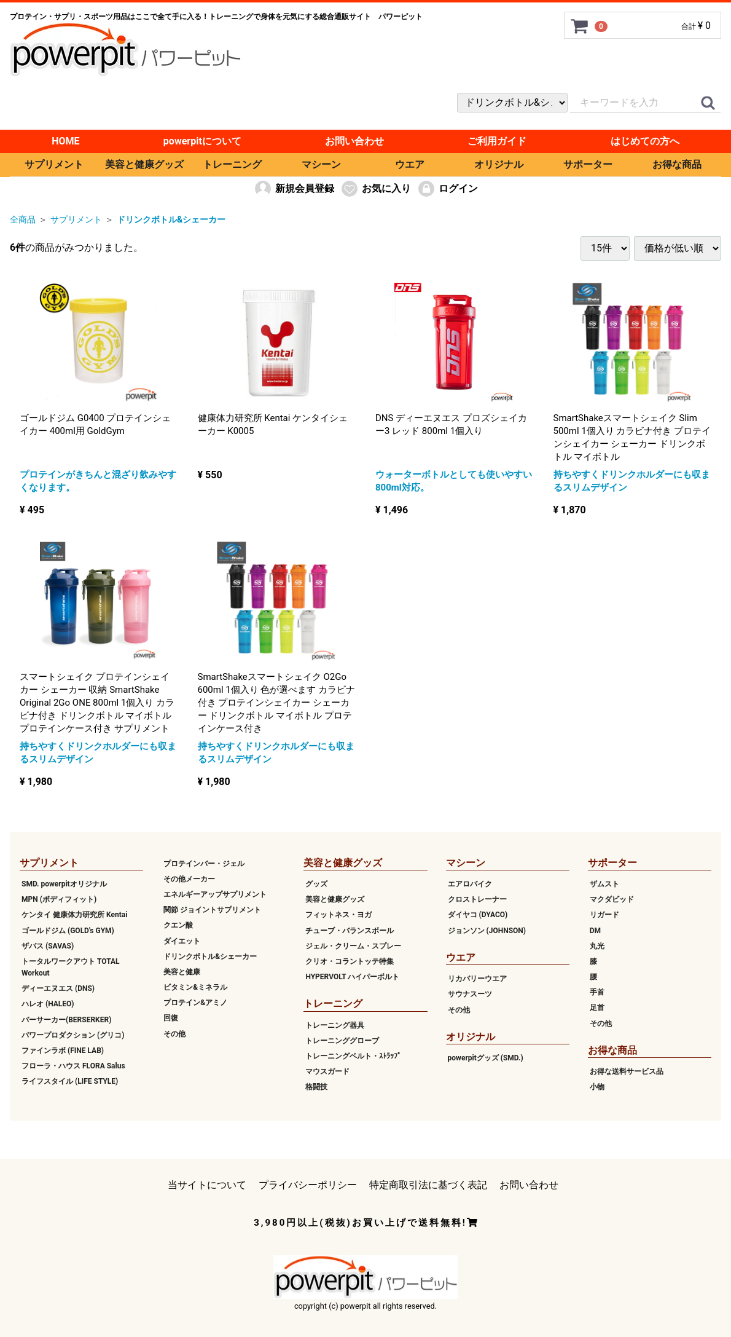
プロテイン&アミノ (195, 1002)
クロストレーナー (477, 899)
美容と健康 (181, 972)
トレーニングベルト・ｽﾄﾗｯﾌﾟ (353, 1056)
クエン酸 (178, 925)
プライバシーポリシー (308, 1184)
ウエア (409, 164)
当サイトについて (207, 1184)
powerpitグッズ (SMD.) (485, 1058)
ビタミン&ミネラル (195, 987)
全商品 (23, 219)
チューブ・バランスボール (349, 930)
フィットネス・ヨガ (338, 914)
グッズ (316, 884)
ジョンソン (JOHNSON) (487, 930)
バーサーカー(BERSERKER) (66, 1019)
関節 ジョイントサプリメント (212, 909)
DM (595, 930)
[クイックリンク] (708, 103)
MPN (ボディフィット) (59, 899)
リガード (604, 914)
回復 (170, 1018)
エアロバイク (470, 884)
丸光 (597, 946)
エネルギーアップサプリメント (215, 894)
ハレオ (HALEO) (48, 1004)
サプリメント (54, 164)
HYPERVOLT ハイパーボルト (352, 976)
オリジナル (498, 164)
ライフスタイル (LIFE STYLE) (70, 1081)
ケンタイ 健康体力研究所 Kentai (74, 914)
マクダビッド (612, 899)
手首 (597, 992)
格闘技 (316, 1087)
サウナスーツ (470, 994)
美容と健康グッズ (144, 164)
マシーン (321, 164)
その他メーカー (189, 879)
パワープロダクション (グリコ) (73, 1035)
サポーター (587, 164)
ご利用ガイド (496, 141)
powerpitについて (202, 141)
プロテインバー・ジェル (203, 863)
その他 (174, 1033)
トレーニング (232, 164)
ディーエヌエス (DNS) (58, 988)
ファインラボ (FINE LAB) (63, 1050)
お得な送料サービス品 (626, 1071)
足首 (597, 1007)
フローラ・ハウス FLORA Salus (73, 1066)
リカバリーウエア (477, 978)
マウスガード (327, 1071)
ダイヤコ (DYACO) (478, 914)
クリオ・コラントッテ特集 (349, 961)
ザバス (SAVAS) (48, 946)
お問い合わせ (354, 141)
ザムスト (604, 884)
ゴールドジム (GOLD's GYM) (68, 930)
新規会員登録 (294, 188)
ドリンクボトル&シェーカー (171, 219)
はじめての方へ (645, 141)
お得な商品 (677, 164)
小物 (597, 1087)
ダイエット (181, 940)
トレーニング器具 (334, 1024)
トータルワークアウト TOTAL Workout (71, 967)
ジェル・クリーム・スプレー (353, 946)
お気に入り (375, 188)
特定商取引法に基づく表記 (428, 1184)
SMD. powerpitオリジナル (64, 884)
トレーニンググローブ (342, 1040)
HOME (65, 141)
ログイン (447, 188)
